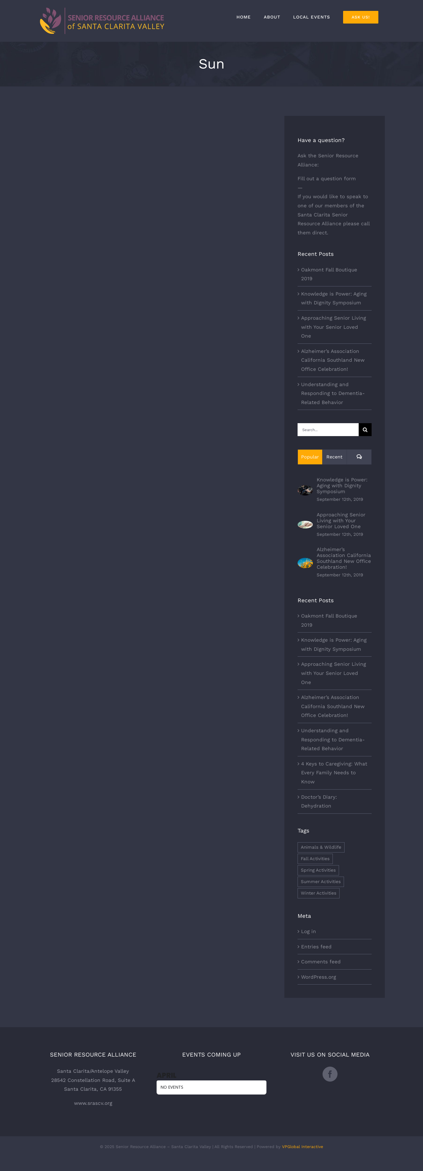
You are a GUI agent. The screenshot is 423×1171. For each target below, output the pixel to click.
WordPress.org (318, 977)
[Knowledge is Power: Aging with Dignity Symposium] (305, 490)
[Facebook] (330, 1074)
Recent (334, 457)
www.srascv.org (93, 1103)
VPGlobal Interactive (302, 1146)
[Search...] (328, 429)
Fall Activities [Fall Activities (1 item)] (315, 858)
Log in (308, 931)
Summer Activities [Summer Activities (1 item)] (321, 881)
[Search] (365, 429)
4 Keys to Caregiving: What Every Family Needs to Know (334, 773)
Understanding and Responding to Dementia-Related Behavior (333, 393)
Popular (310, 457)
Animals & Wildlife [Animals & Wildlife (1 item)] (321, 847)
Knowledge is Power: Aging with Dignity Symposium (342, 485)
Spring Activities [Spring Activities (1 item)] (318, 870)
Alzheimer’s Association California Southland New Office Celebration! (333, 360)
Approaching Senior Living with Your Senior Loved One (333, 327)
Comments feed (321, 962)
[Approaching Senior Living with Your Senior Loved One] (305, 525)
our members (331, 205)
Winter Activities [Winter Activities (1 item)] (318, 893)
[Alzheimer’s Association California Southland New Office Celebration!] (305, 562)
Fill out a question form (327, 178)
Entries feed (316, 947)
